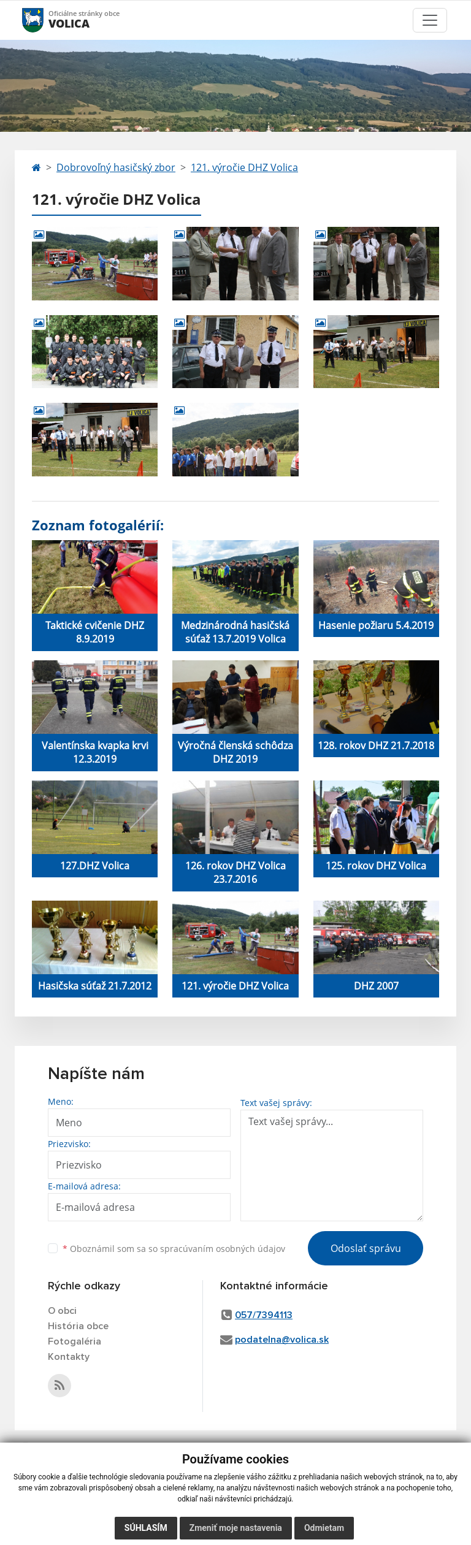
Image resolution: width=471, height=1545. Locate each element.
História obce (78, 1326)
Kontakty (69, 1357)
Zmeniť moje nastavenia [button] (236, 1528)
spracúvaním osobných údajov (222, 1248)
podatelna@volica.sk (282, 1340)
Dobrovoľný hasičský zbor (115, 167)
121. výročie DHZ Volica (244, 167)
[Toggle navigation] (430, 20)
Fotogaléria (74, 1341)
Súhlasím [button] (145, 1528)
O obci (62, 1311)
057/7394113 (264, 1315)
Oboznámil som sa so (174, 1248)
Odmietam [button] (324, 1528)
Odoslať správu (366, 1248)
